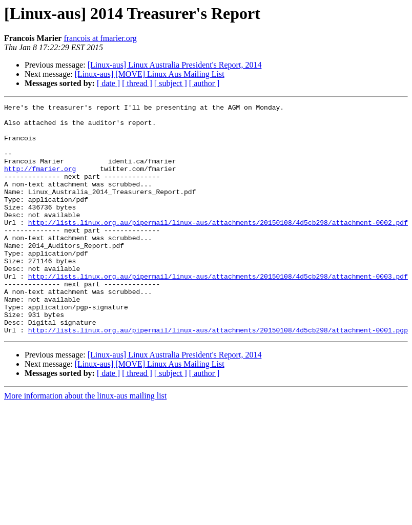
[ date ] (108, 83)
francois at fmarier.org (100, 38)
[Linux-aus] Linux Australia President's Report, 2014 (175, 64)
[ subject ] (170, 83)
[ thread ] (137, 83)
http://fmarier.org (40, 182)
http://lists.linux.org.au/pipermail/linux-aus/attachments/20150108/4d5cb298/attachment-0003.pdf (218, 311)
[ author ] (204, 83)
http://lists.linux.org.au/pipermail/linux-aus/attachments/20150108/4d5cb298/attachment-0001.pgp (218, 376)
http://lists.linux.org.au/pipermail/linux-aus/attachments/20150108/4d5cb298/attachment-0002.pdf (218, 246)
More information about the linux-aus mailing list (85, 441)
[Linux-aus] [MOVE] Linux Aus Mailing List (149, 74)
